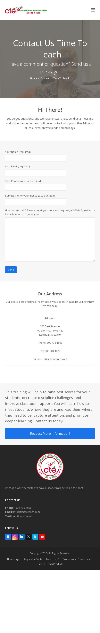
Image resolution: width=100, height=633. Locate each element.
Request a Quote (33, 559)
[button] (93, 9)
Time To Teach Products (50, 564)
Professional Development (78, 559)
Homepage (13, 559)
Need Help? (52, 559)
